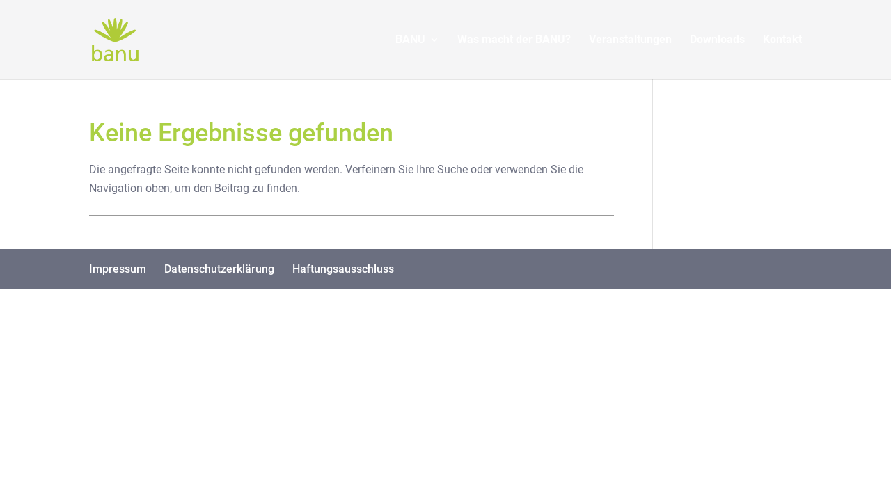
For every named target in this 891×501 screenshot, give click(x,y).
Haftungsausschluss (343, 269)
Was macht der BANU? (514, 40)
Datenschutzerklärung (219, 269)
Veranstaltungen (630, 40)
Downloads (717, 40)
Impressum (117, 269)
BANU (410, 40)
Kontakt (782, 40)
